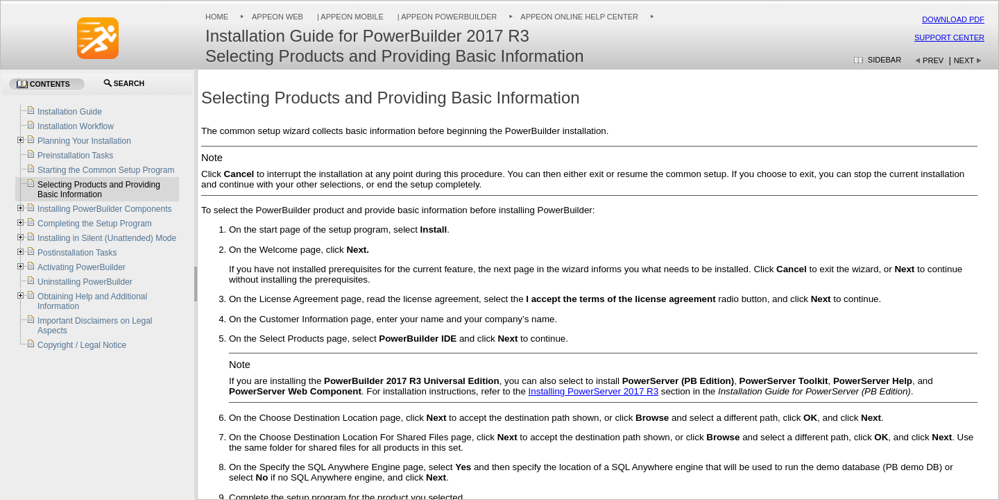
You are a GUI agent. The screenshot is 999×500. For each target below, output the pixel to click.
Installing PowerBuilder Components (104, 209)
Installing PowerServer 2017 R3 (593, 391)
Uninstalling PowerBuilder (85, 282)
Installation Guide (69, 112)
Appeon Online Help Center (579, 16)
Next (964, 60)
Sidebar (884, 60)
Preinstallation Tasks (75, 155)
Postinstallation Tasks (77, 253)
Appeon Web (277, 16)
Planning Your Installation (84, 141)
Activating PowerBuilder (81, 267)
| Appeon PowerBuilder (446, 16)
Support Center (949, 37)
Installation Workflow (75, 126)
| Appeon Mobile (349, 16)
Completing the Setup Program (94, 223)
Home (216, 16)
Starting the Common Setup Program (105, 170)
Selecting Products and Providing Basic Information (98, 189)
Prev (933, 60)
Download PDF (953, 19)
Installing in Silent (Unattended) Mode (106, 238)
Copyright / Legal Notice (81, 345)
